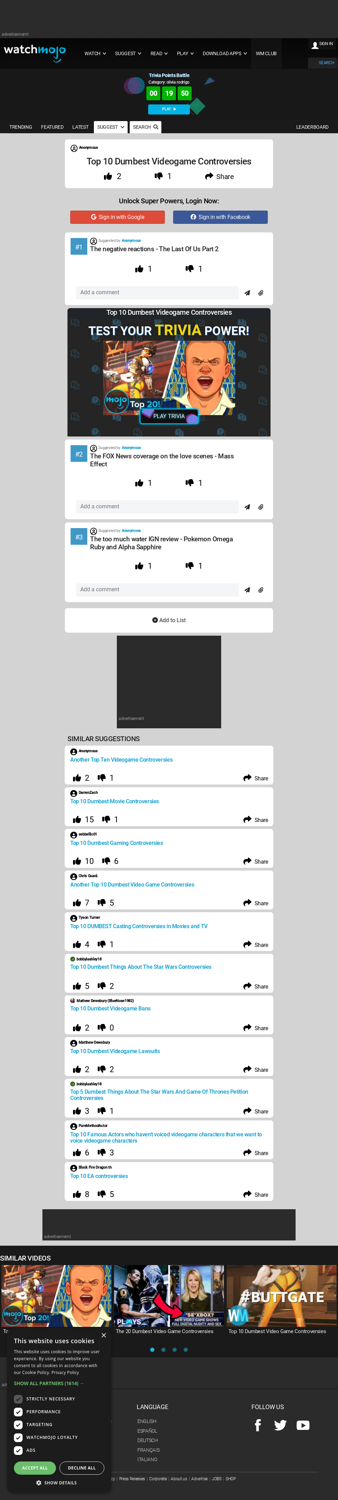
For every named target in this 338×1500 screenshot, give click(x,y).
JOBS (217, 1478)
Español (147, 1431)
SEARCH (326, 62)
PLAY (169, 109)
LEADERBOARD (312, 127)
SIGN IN (326, 43)
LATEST (80, 127)
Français (148, 1450)
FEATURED (52, 127)
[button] (59, 1383)
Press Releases (132, 1478)
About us (179, 1478)
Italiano (147, 1459)
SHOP (231, 1478)
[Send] (247, 293)
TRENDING (20, 127)
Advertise (199, 1478)
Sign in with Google (117, 217)
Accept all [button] (35, 1468)
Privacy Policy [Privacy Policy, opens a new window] (65, 1372)
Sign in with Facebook (220, 217)
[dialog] (59, 1410)
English (146, 1421)
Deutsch (147, 1440)
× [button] (103, 1335)
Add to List (169, 620)
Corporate (158, 1478)
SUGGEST (110, 127)
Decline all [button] (82, 1468)
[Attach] (260, 293)
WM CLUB (266, 54)
